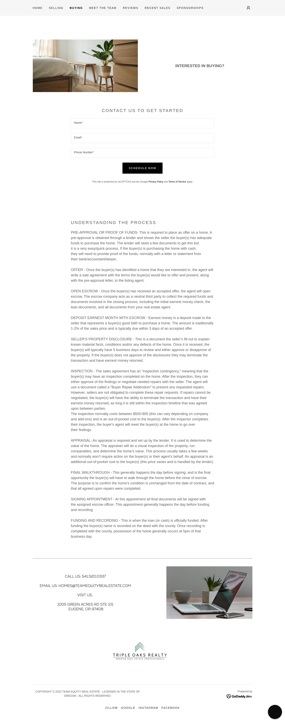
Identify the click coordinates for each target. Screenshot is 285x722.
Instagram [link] (148, 707)
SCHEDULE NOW (142, 168)
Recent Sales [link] (157, 7)
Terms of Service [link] (177, 181)
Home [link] (38, 7)
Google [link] (128, 707)
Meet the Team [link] (103, 7)
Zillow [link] (111, 707)
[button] (248, 8)
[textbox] (142, 123)
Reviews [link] (130, 7)
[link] (239, 696)
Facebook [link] (171, 707)
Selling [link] (56, 7)
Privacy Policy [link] (156, 181)
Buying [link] (76, 7)
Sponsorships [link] (190, 7)
